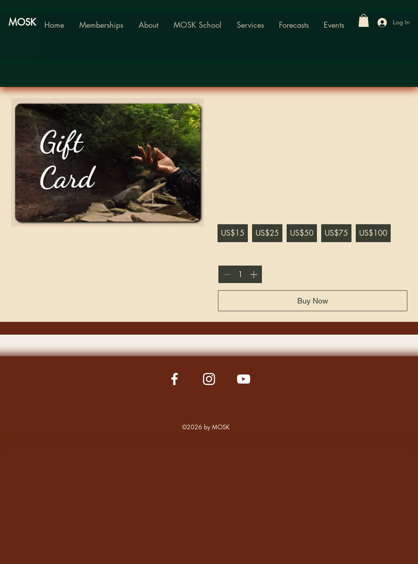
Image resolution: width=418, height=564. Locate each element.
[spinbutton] (240, 274)
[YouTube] (243, 379)
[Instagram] (209, 379)
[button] (197, 24)
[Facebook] (174, 379)
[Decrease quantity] (226, 274)
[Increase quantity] (253, 274)
